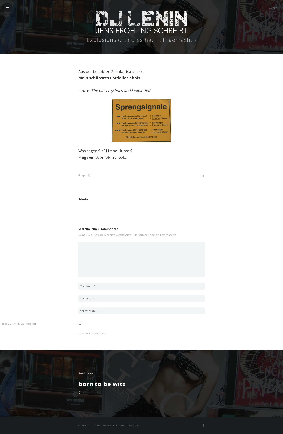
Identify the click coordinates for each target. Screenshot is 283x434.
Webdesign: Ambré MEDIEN (121, 425)
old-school (115, 157)
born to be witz (102, 384)
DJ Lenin (94, 425)
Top (202, 175)
